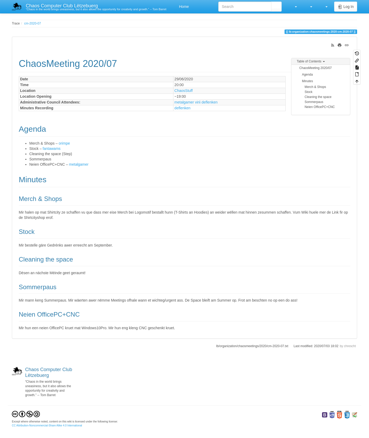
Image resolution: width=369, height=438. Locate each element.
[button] (293, 6)
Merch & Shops (315, 87)
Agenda (307, 74)
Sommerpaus (314, 102)
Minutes (307, 81)
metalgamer (184, 102)
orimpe (64, 143)
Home (183, 6)
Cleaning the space (318, 97)
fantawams (52, 148)
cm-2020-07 (32, 23)
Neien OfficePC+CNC (320, 107)
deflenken (210, 102)
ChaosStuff (183, 90)
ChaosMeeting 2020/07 (315, 68)
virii (198, 102)
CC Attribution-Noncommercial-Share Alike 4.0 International (47, 425)
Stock (309, 92)
